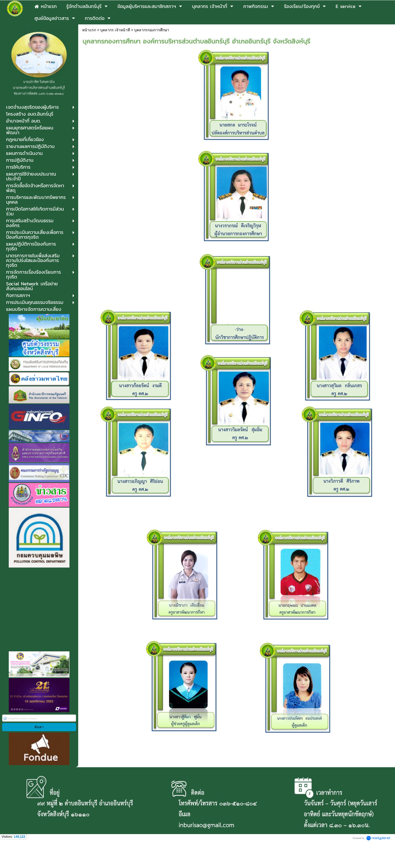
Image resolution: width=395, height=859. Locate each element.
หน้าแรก (89, 30)
